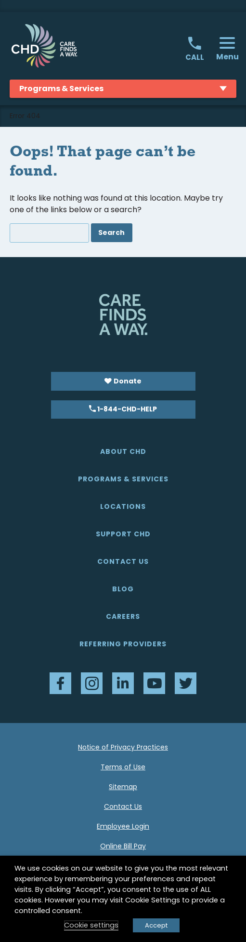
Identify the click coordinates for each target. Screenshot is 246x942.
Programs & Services (123, 479)
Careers (123, 616)
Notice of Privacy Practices (123, 747)
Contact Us (123, 561)
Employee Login (123, 826)
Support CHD (123, 534)
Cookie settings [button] (91, 925)
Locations (123, 506)
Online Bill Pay (123, 846)
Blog (123, 589)
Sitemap (123, 787)
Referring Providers (123, 644)
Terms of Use (123, 767)
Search (111, 232)
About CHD (123, 451)
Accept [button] (156, 925)
